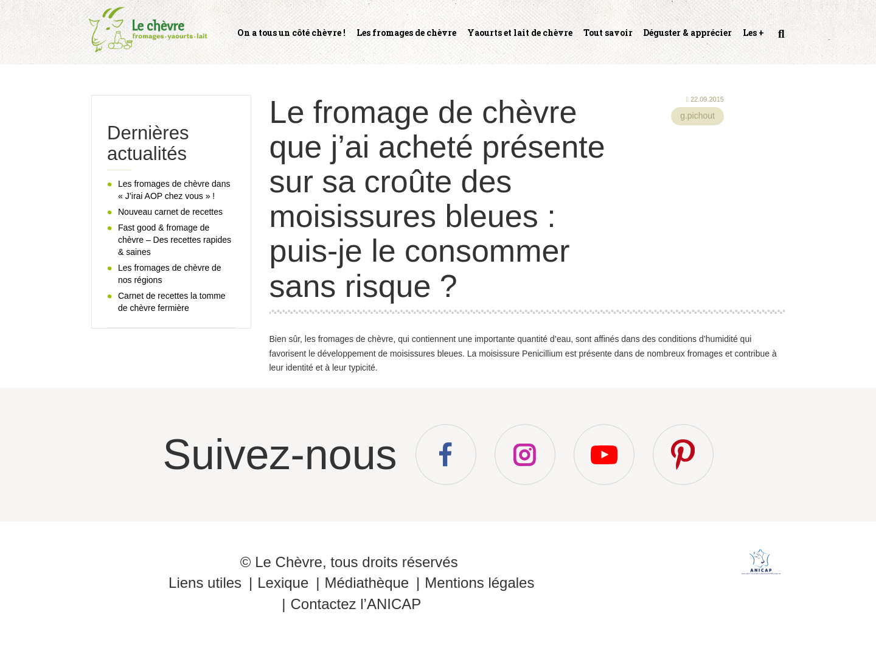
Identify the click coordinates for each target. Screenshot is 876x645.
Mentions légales (479, 582)
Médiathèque (366, 582)
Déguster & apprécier (687, 32)
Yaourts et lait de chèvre (519, 32)
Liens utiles (205, 582)
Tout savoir (608, 32)
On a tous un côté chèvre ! (291, 32)
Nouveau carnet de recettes (170, 212)
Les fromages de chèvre (406, 32)
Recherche (780, 39)
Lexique (282, 582)
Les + (753, 32)
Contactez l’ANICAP (355, 604)
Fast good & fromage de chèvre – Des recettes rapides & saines (174, 240)
